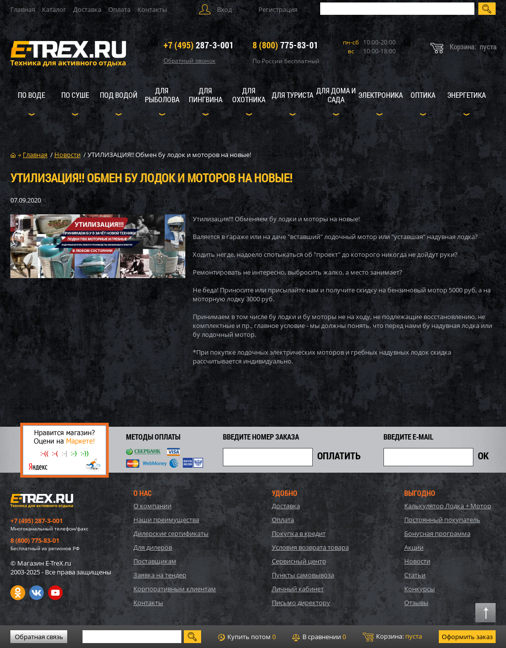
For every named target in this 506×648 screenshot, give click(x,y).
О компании (152, 505)
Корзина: (392, 637)
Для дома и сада (336, 94)
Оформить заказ (467, 636)
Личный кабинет (298, 588)
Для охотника (248, 94)
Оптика (423, 95)
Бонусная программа (437, 533)
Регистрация (277, 9)
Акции (413, 547)
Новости (417, 561)
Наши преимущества (166, 519)
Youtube (55, 592)
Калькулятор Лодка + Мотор (447, 505)
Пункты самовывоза (303, 574)
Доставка (87, 9)
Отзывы (416, 602)
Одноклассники (17, 592)
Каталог (54, 9)
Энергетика (466, 95)
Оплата (119, 9)
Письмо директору (301, 602)
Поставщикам (154, 561)
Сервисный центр (299, 561)
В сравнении (319, 636)
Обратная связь (39, 636)
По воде (31, 95)
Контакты (152, 9)
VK (36, 592)
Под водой (118, 95)
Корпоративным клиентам (174, 588)
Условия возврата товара (310, 547)
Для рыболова (162, 94)
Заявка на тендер (159, 574)
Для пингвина (205, 94)
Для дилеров (152, 547)
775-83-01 (285, 45)
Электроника (380, 95)
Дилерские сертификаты (171, 533)
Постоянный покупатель (442, 519)
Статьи (414, 574)
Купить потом (247, 636)
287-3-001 (199, 45)
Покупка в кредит (299, 533)
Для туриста (292, 95)
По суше (75, 95)
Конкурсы (419, 588)
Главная (22, 9)
